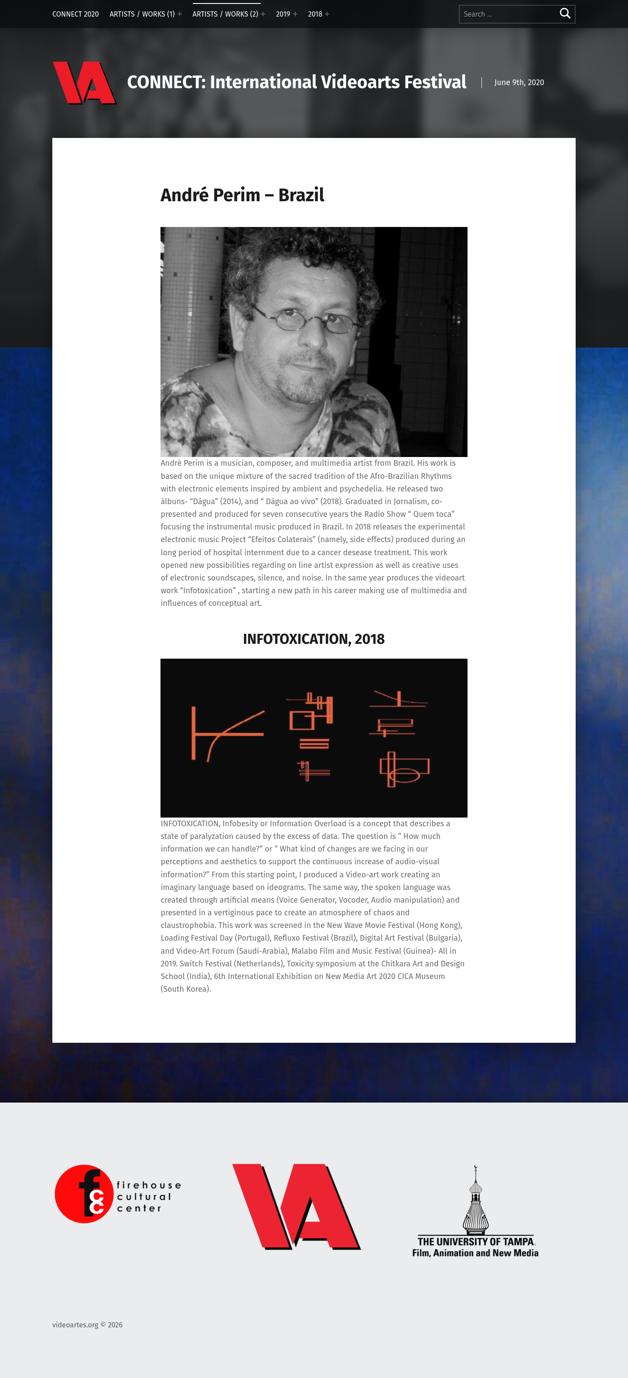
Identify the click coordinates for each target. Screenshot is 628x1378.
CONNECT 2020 (75, 14)
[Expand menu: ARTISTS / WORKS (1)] (179, 14)
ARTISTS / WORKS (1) (141, 14)
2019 (283, 14)
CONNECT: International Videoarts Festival (297, 82)
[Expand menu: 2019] (295, 14)
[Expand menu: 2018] (327, 14)
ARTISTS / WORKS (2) (225, 14)
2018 (315, 14)
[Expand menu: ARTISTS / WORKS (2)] (263, 14)
